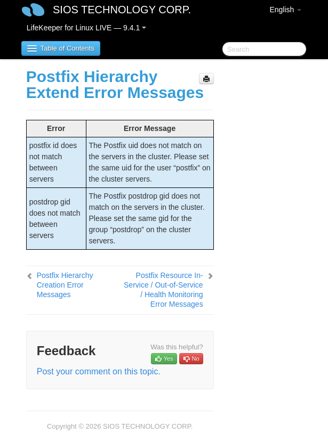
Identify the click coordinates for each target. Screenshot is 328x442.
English (285, 9)
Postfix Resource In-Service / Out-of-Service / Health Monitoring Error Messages (163, 289)
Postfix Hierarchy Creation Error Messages (65, 285)
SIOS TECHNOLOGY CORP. (122, 9)
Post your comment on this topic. (99, 371)
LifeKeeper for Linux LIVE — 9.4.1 (86, 27)
